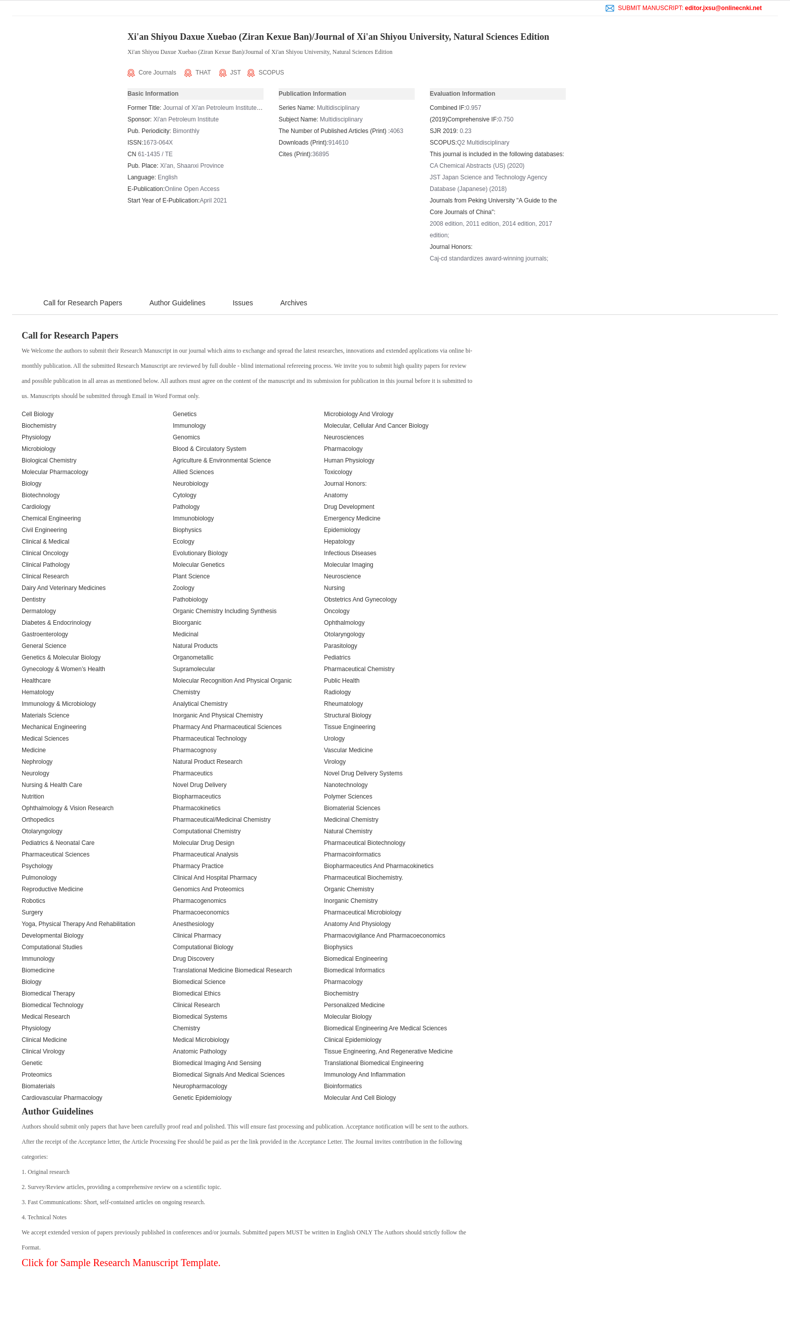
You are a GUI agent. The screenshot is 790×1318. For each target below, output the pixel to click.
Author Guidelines (177, 303)
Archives (293, 303)
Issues (243, 303)
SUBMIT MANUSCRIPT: (684, 8)
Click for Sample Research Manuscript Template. (121, 1262)
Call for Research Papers (82, 303)
